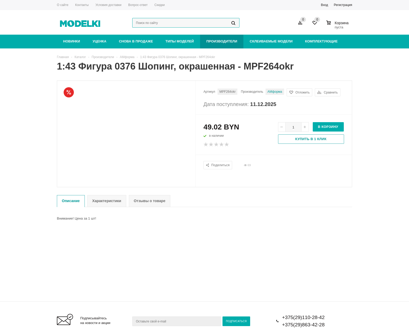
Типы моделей (179, 41)
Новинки (71, 41)
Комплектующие (321, 41)
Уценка (99, 41)
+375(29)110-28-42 (303, 317)
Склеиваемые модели (271, 41)
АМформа (274, 92)
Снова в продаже (136, 41)
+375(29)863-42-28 (303, 324)
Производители (221, 41)
